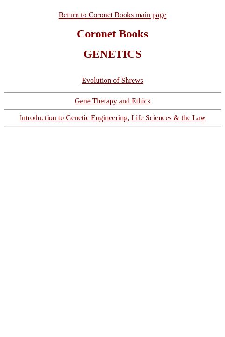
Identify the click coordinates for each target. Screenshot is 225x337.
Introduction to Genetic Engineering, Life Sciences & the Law (113, 118)
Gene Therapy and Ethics (112, 101)
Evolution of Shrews (112, 80)
